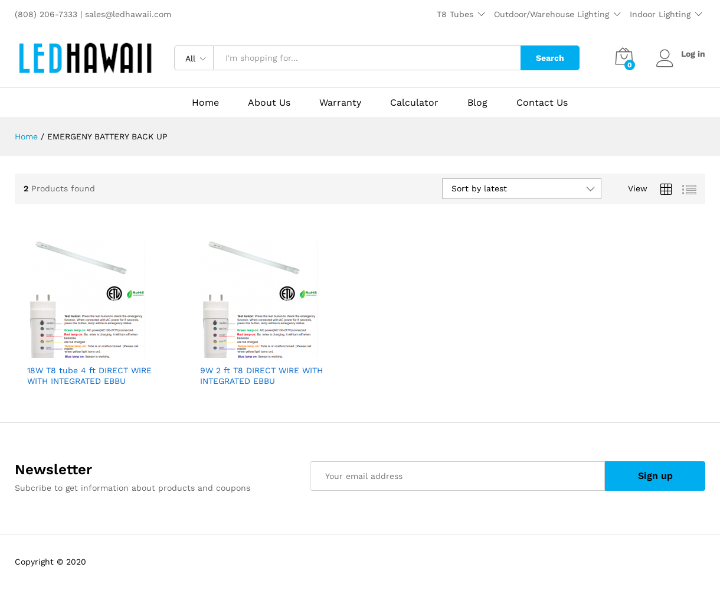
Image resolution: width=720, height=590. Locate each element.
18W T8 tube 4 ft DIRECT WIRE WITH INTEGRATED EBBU (89, 376)
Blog (477, 102)
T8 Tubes (455, 14)
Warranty (340, 102)
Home (205, 102)
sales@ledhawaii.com (128, 14)
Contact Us (542, 102)
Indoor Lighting (660, 14)
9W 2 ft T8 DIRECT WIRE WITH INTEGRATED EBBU (261, 376)
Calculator (414, 102)
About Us (269, 102)
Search (550, 58)
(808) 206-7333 (47, 14)
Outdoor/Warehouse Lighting (551, 14)
